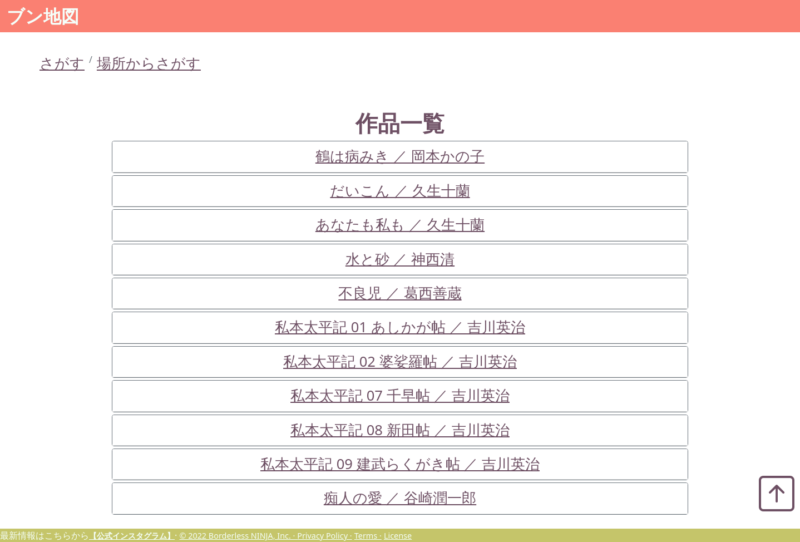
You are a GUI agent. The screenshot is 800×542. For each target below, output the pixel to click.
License (398, 535)
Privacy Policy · (324, 535)
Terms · (368, 535)
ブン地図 (43, 16)
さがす (62, 63)
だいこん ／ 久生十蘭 (400, 190)
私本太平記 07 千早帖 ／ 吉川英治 (400, 395)
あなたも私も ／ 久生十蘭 (400, 224)
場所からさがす (149, 63)
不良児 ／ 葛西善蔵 (399, 293)
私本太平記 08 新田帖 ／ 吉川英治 (400, 430)
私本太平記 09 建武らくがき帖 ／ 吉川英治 (400, 464)
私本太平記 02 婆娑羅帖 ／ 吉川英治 (400, 361)
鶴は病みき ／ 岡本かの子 (400, 156)
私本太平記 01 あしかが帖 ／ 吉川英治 (400, 327)
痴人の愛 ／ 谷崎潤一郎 (400, 497)
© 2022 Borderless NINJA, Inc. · (238, 535)
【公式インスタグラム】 (132, 535)
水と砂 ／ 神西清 (400, 259)
